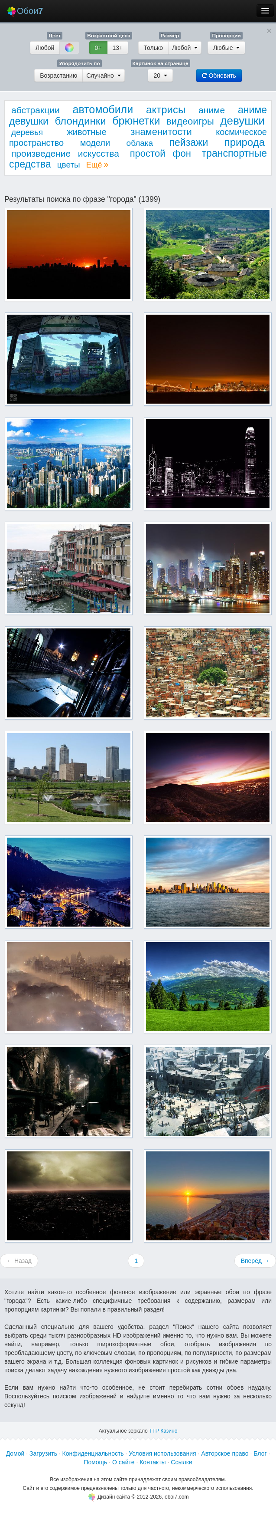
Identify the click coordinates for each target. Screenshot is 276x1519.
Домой (15, 1453)
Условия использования (162, 1453)
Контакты (153, 1462)
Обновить (219, 75)
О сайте (123, 1462)
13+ (118, 47)
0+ (98, 47)
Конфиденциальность (93, 1453)
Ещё (97, 165)
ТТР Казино (163, 1431)
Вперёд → (255, 1260)
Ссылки (181, 1462)
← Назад (19, 1260)
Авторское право (224, 1453)
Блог (259, 1453)
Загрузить (43, 1453)
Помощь (95, 1462)
